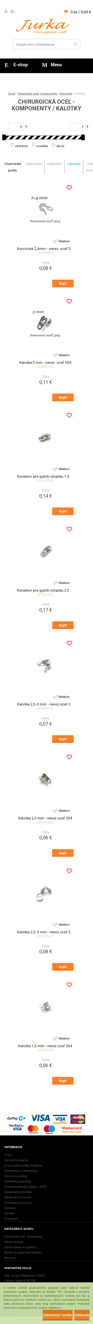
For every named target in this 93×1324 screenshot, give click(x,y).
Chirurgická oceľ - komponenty (37, 93)
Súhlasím (81, 1315)
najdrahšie (54, 164)
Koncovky (66, 93)
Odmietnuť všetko (58, 1315)
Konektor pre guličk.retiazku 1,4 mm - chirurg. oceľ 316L (45, 476)
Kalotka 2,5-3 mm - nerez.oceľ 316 (45, 704)
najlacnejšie (34, 164)
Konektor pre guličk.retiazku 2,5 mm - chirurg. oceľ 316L (45, 590)
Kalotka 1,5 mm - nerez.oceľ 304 (45, 1046)
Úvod (11, 93)
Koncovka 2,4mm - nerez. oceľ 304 (45, 248)
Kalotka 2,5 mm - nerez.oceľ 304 (45, 818)
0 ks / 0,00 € (81, 12)
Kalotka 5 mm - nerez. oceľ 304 (45, 362)
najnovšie (74, 164)
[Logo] (43, 26)
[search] (75, 44)
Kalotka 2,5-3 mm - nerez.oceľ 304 (45, 932)
